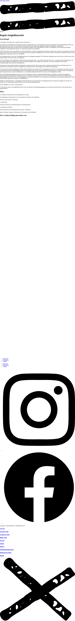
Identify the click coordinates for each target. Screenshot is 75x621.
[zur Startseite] (3, 356)
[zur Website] (29, 127)
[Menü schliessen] (37, 620)
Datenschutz (6, 360)
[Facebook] (39, 523)
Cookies (5, 361)
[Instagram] (39, 450)
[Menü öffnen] (37, 30)
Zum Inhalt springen (5, 0)
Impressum (5, 358)
